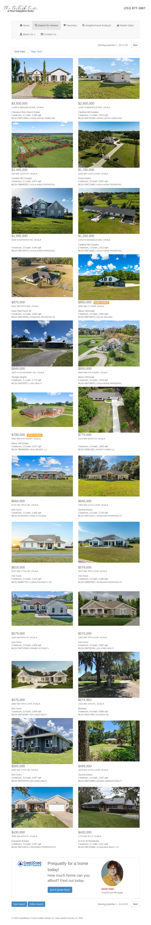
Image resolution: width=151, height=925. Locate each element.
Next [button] (135, 45)
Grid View (19, 51)
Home (25, 25)
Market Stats (125, 25)
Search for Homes (46, 25)
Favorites (70, 25)
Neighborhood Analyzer (96, 25)
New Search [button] (19, 904)
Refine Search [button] (36, 904)
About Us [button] (28, 34)
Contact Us (48, 34)
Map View (36, 51)
